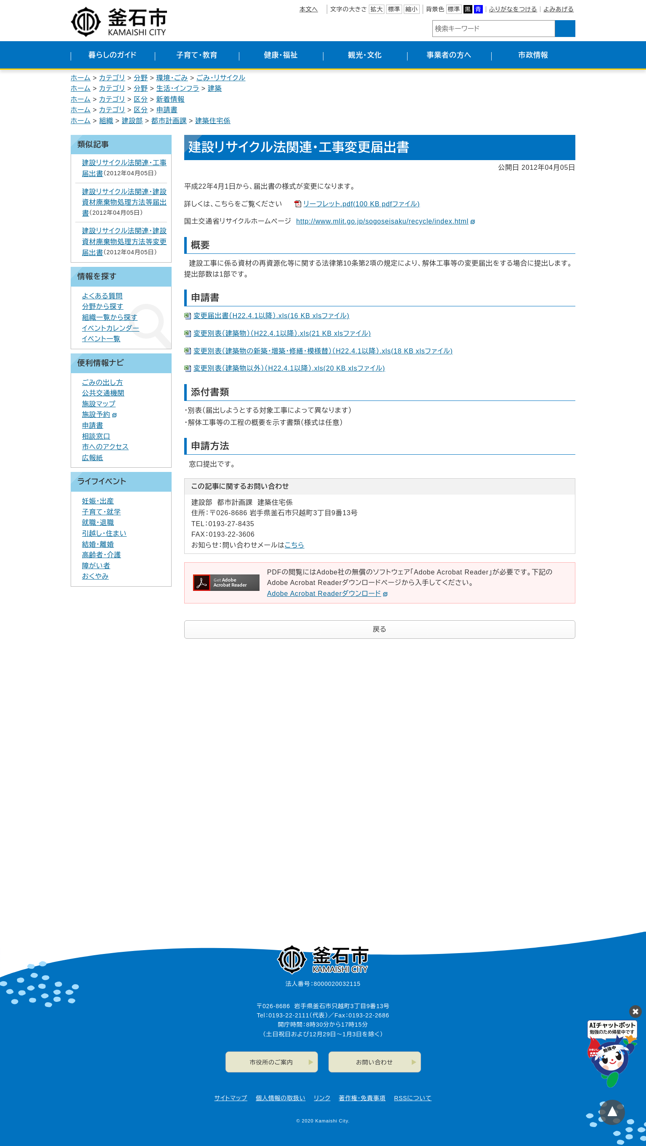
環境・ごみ (172, 78)
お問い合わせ (374, 1062)
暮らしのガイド (112, 55)
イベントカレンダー (110, 328)
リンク (322, 1098)
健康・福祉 (281, 55)
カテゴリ (112, 78)
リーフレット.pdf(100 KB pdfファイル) (362, 204)
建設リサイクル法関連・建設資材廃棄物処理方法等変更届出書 (124, 241)
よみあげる (558, 9)
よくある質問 (102, 296)
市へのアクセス (105, 446)
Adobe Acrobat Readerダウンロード (327, 593)
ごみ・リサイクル (221, 78)
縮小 (411, 9)
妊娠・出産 (98, 501)
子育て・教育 (196, 55)
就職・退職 (98, 522)
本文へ (308, 9)
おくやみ (95, 576)
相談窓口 (96, 436)
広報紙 (92, 457)
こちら (294, 545)
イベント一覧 (101, 338)
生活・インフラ (177, 88)
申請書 (166, 109)
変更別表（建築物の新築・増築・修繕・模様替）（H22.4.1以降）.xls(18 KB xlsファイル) (323, 351)
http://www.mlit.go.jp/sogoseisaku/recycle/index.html (385, 221)
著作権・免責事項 (362, 1098)
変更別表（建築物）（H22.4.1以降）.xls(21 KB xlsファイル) (282, 333)
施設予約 (99, 414)
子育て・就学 (101, 512)
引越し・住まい (104, 533)
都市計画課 (169, 120)
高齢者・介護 (101, 555)
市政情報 (533, 55)
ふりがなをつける (513, 9)
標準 (394, 9)
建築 (215, 88)
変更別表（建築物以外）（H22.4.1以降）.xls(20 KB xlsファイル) (289, 368)
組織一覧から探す (110, 317)
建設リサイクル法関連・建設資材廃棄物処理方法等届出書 (124, 202)
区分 (141, 99)
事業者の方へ (449, 55)
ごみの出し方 (102, 382)
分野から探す (103, 306)
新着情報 (170, 99)
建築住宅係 (212, 120)
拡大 (377, 9)
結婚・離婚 (98, 544)
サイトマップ (230, 1098)
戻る (380, 629)
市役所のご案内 (271, 1062)
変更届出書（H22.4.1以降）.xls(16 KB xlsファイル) (271, 315)
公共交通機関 (103, 393)
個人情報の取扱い (280, 1098)
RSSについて (413, 1098)
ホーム (81, 78)
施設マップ (99, 404)
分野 (141, 78)
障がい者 (96, 565)
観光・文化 (365, 55)
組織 (106, 120)
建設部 (132, 120)
